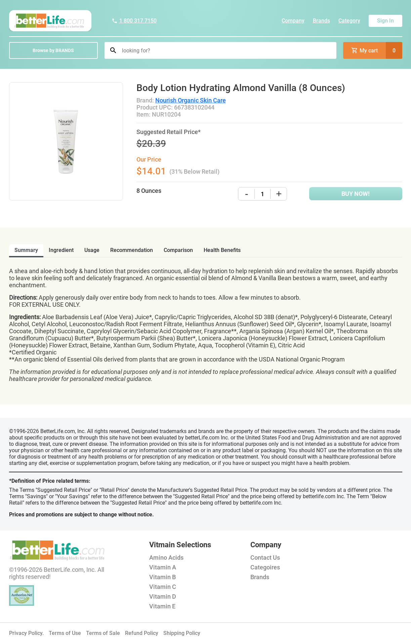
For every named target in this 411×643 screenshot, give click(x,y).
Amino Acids (166, 557)
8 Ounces (148, 190)
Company (293, 20)
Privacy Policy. (26, 633)
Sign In (385, 20)
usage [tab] (91, 250)
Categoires (265, 567)
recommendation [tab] (131, 250)
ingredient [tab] (61, 250)
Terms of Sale (103, 633)
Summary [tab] (26, 250)
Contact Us (265, 557)
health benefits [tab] (222, 250)
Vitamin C (162, 586)
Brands (321, 20)
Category (349, 20)
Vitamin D (162, 596)
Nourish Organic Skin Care (190, 100)
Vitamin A (162, 567)
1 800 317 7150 (134, 20)
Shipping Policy (181, 633)
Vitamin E (162, 606)
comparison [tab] (178, 250)
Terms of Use (65, 633)
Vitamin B (162, 577)
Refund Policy (141, 633)
